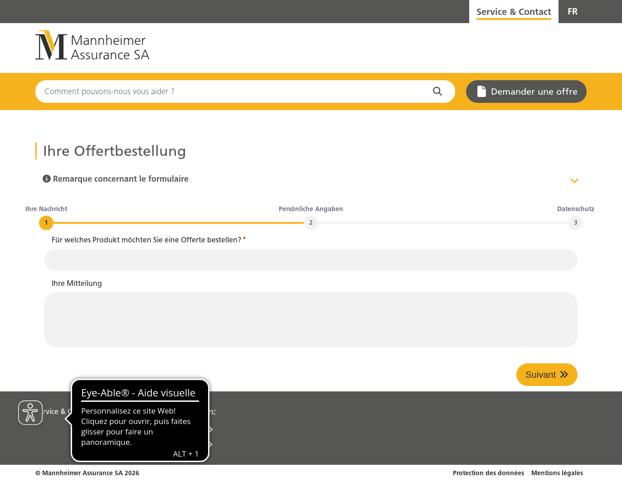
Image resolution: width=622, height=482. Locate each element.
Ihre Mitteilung (77, 283)
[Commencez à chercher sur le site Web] (439, 91)
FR (573, 11)
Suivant (540, 375)
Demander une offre (527, 91)
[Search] (245, 91)
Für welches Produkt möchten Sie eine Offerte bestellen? (149, 240)
